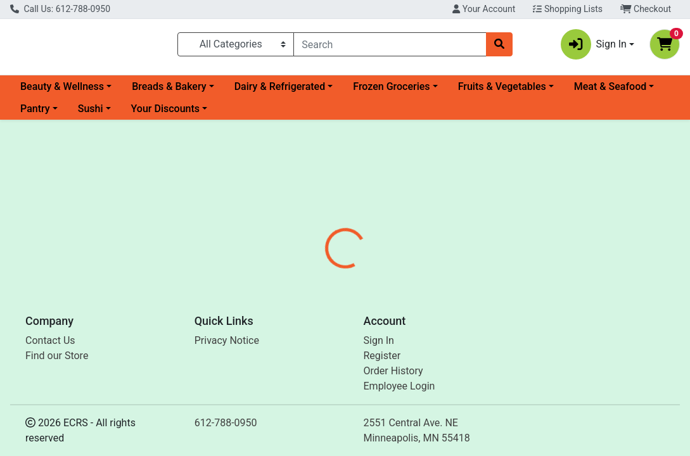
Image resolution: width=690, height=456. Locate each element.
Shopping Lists (568, 9)
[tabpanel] (488, 347)
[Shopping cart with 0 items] (664, 47)
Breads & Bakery (169, 92)
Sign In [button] (594, 47)
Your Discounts (165, 114)
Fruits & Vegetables (502, 92)
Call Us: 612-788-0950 (60, 9)
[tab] (322, 288)
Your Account (483, 9)
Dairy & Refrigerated (280, 92)
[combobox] (390, 47)
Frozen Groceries (391, 92)
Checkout (645, 9)
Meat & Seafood (610, 92)
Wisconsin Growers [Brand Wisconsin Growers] (454, 335)
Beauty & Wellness (62, 92)
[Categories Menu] (235, 47)
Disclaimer (378, 287)
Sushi (90, 114)
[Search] (390, 47)
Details (322, 287)
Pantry (35, 114)
